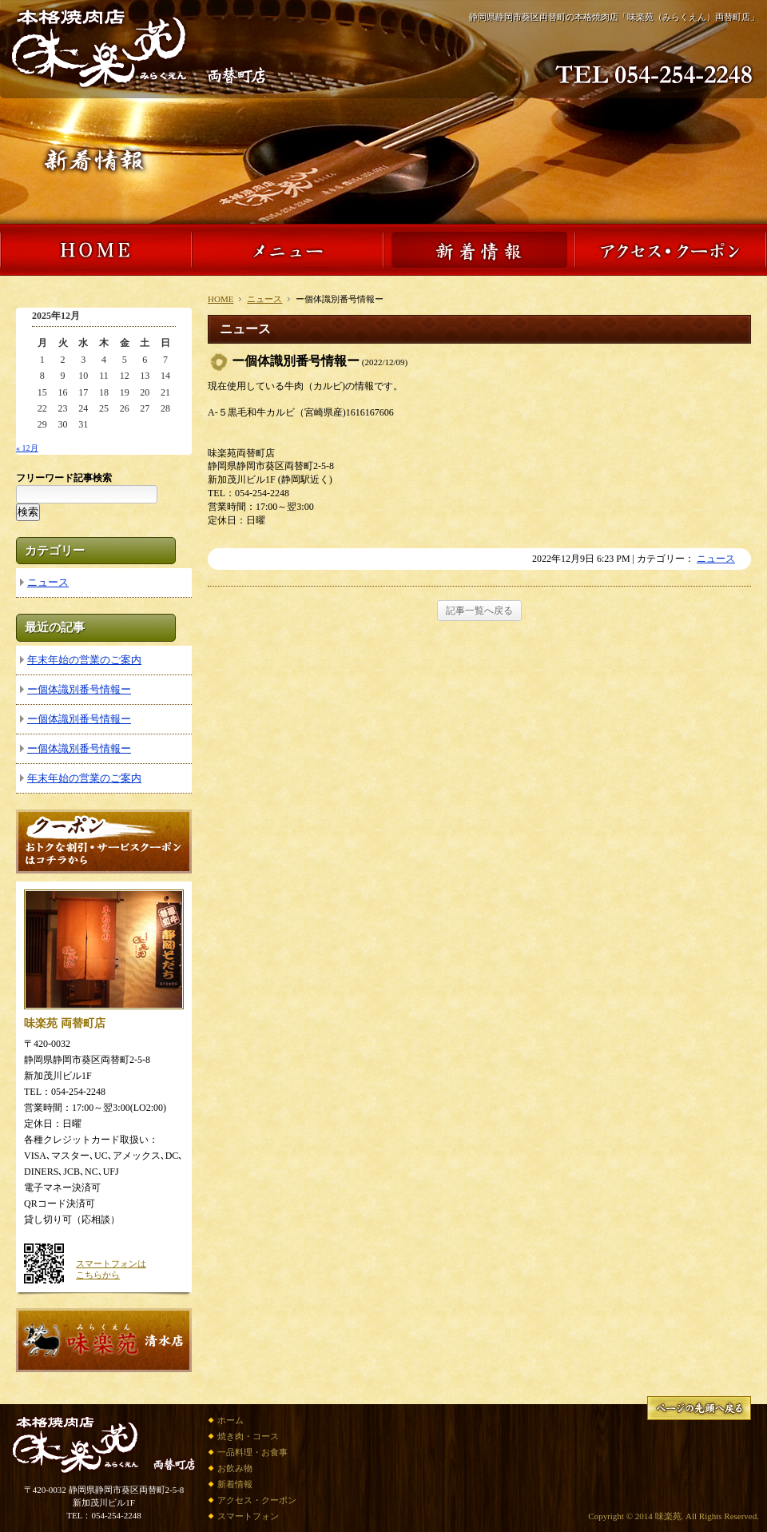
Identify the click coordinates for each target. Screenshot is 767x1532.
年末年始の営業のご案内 (84, 660)
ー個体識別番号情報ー (79, 689)
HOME (220, 299)
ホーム (230, 1420)
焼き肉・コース (248, 1436)
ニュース (264, 299)
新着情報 (234, 1484)
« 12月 (27, 448)
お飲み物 (234, 1468)
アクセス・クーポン (256, 1500)
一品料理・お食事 (252, 1452)
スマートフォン (248, 1516)
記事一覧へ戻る (479, 610)
